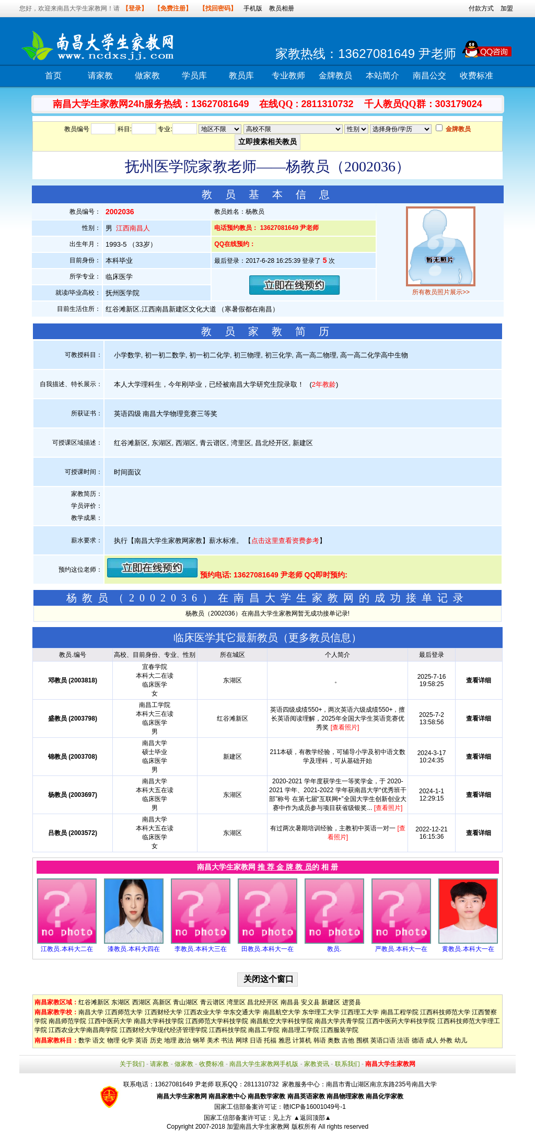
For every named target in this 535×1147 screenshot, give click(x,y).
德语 (418, 1040)
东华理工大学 (321, 1012)
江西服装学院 (339, 1030)
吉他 (348, 1040)
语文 (98, 1040)
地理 (170, 1040)
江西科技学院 (228, 1030)
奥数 (334, 1040)
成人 (432, 1040)
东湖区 (120, 1002)
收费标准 (476, 75)
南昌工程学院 (399, 1012)
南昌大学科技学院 (159, 1021)
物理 (113, 1040)
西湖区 (141, 1002)
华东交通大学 (242, 1012)
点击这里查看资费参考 (285, 540)
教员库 (241, 75)
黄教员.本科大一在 (468, 949)
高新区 (162, 1002)
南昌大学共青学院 (340, 1021)
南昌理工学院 (300, 1030)
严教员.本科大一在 (401, 949)
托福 (270, 1040)
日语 (256, 1040)
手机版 (252, 8)
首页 (53, 75)
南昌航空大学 (281, 1012)
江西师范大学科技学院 (216, 1021)
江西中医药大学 (110, 1021)
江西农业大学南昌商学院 (83, 1030)
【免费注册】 (173, 8)
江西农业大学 (203, 1012)
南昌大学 (90, 1012)
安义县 (310, 1002)
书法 (227, 1040)
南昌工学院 (264, 1030)
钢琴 (199, 1040)
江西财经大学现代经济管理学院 (163, 1030)
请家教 (100, 75)
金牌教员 (335, 75)
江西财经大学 (163, 1012)
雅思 (284, 1040)
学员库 (194, 75)
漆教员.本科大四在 (133, 949)
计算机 (302, 1040)
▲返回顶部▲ (312, 1117)
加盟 (507, 8)
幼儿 (461, 1040)
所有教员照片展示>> (441, 292)
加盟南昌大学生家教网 (258, 1126)
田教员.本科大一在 (267, 949)
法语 (403, 1040)
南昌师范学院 (67, 1021)
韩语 (319, 1040)
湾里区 (236, 1002)
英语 (141, 1040)
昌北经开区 (262, 1002)
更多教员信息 (319, 637)
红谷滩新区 (94, 1002)
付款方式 (481, 8)
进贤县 (351, 1002)
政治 (184, 1040)
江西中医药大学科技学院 (400, 1021)
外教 (446, 1040)
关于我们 (132, 1064)
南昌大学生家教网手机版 (263, 1064)
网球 (242, 1040)
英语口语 (383, 1040)
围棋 (362, 1040)
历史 (156, 1040)
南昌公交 (429, 75)
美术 (213, 1040)
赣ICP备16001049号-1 (314, 1106)
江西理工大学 (360, 1012)
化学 (127, 1040)
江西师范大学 (124, 1012)
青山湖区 (185, 1002)
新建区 (330, 1002)
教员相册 (281, 8)
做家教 (147, 75)
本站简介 (382, 75)
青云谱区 (212, 1002)
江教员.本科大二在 (66, 949)
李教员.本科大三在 (200, 949)
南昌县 (290, 1002)
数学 (84, 1040)
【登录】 (134, 8)
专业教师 (288, 75)
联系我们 (347, 1064)
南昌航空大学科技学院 (281, 1021)
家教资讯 (316, 1064)
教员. (334, 949)
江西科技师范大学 (445, 1012)
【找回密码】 (218, 8)
